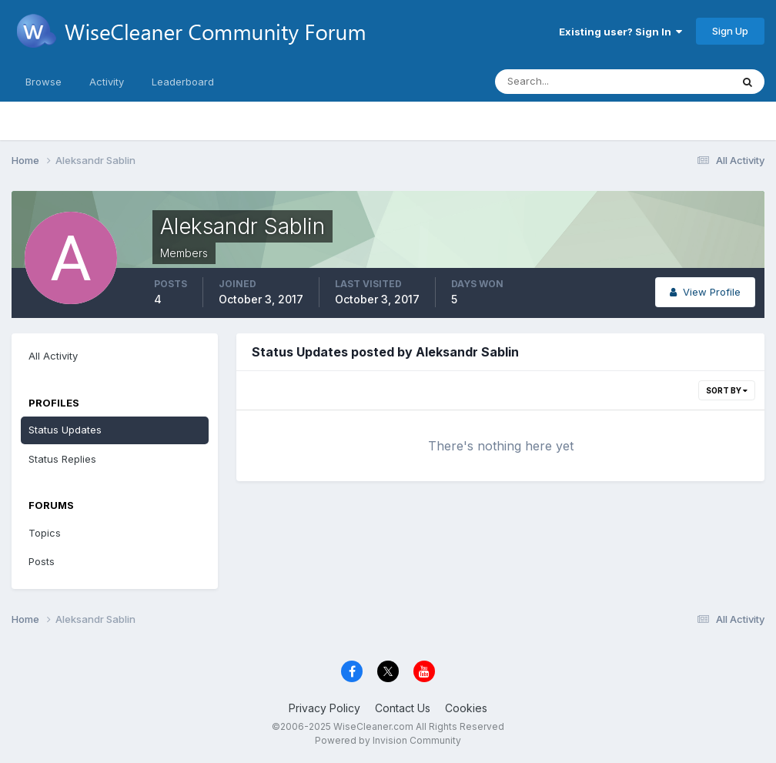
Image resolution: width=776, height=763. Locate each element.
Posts (41, 561)
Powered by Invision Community (388, 740)
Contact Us (402, 707)
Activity (106, 81)
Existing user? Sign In (620, 31)
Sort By (727, 390)
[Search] (562, 81)
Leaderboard (183, 81)
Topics (44, 533)
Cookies (466, 707)
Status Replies (62, 459)
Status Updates (65, 429)
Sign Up (730, 31)
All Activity (53, 356)
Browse (43, 81)
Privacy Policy (324, 707)
